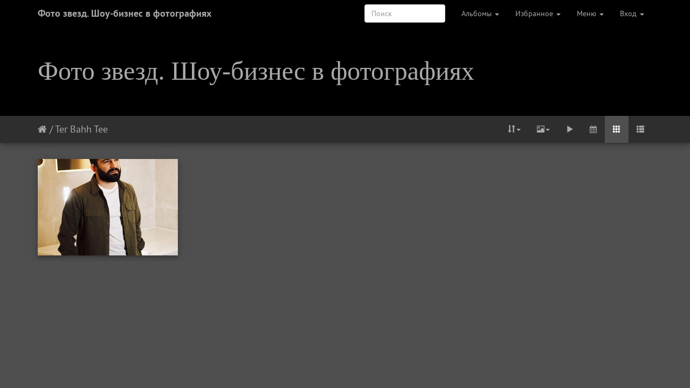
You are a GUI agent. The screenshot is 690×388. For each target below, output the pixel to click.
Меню (590, 13)
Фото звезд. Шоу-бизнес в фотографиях (124, 13)
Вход (632, 13)
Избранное (538, 13)
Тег (61, 129)
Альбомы (480, 13)
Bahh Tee (89, 129)
